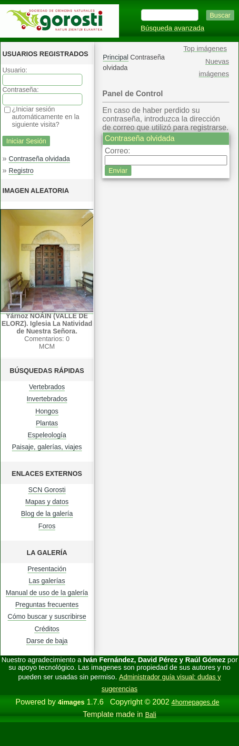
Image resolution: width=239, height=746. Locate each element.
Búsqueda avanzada (173, 28)
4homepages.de (195, 702)
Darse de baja (47, 641)
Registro (21, 170)
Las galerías (47, 581)
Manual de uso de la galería (47, 592)
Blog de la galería (47, 513)
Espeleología (47, 435)
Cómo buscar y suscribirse (47, 616)
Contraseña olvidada (39, 158)
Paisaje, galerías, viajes (47, 447)
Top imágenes (205, 48)
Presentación (47, 569)
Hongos (46, 411)
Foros (47, 526)
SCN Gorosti (47, 490)
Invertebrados (47, 399)
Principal (116, 57)
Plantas (47, 423)
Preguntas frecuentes (47, 604)
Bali (150, 714)
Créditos (46, 629)
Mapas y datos (47, 501)
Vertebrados (47, 387)
